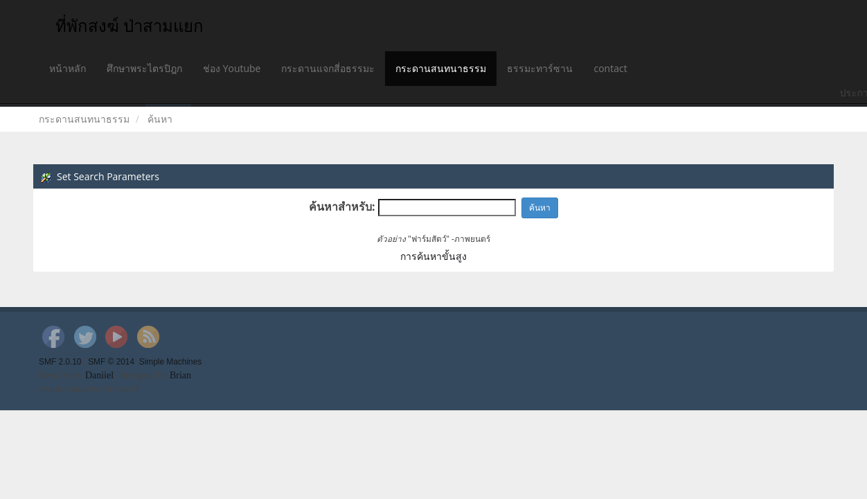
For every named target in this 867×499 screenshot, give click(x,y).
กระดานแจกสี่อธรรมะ (328, 68)
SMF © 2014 (111, 362)
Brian (180, 375)
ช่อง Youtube (231, 68)
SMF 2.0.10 (60, 362)
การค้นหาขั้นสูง (433, 256)
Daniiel (99, 375)
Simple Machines (170, 362)
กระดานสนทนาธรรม (440, 68)
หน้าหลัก (67, 68)
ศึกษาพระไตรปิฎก (144, 68)
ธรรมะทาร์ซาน (540, 68)
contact (610, 68)
